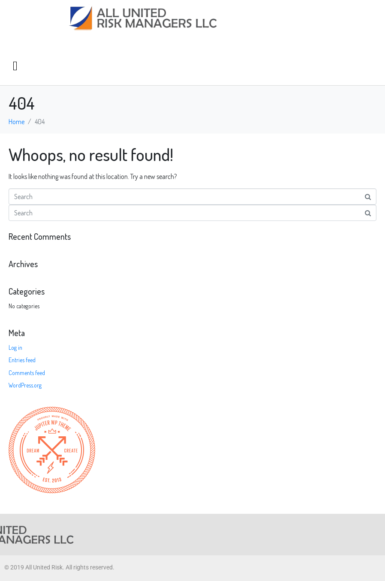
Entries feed (22, 359)
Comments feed (27, 372)
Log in (15, 347)
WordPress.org (25, 385)
